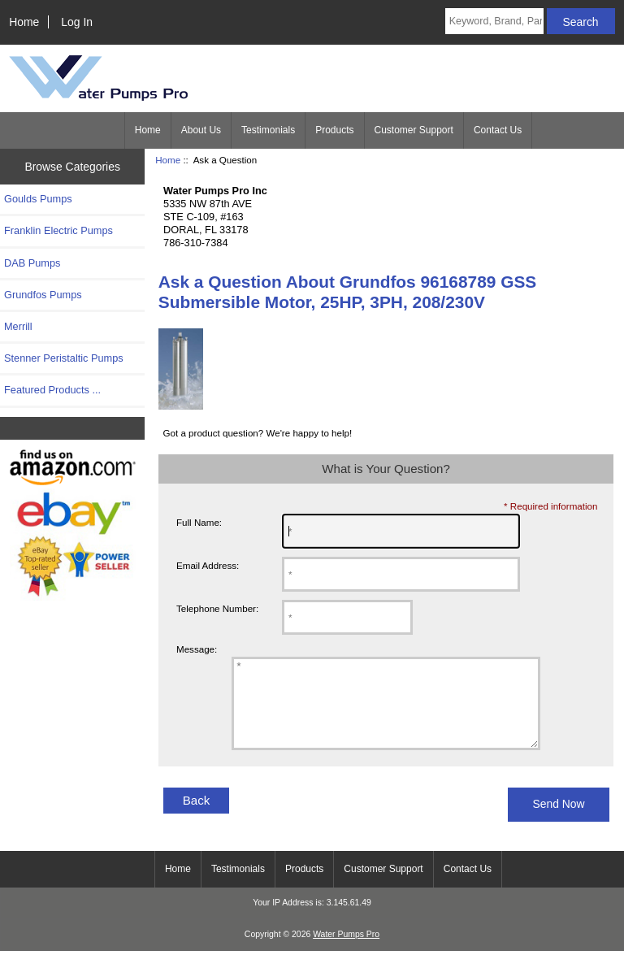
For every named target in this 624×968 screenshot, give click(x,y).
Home (24, 21)
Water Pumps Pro (346, 951)
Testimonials (268, 130)
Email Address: (207, 565)
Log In (77, 21)
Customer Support (414, 130)
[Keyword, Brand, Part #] (494, 21)
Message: (196, 650)
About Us (201, 130)
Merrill (18, 326)
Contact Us (498, 130)
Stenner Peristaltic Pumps (64, 358)
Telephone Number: (217, 608)
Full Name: (199, 522)
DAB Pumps (32, 263)
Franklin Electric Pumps (58, 230)
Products (334, 130)
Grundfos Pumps (43, 295)
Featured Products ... (52, 390)
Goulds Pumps (38, 199)
